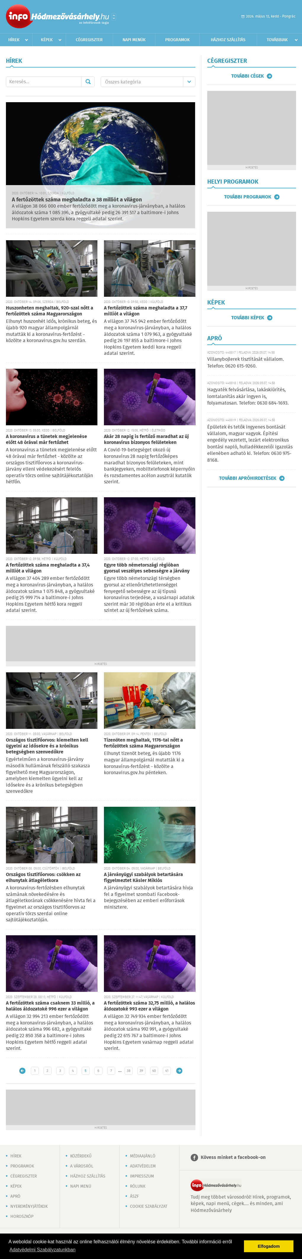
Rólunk (137, 1186)
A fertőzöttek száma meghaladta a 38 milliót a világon (77, 200)
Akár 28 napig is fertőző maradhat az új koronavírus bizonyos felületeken (146, 439)
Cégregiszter (89, 40)
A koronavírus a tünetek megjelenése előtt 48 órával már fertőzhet (46, 439)
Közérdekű (80, 1156)
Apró (15, 1196)
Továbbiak (277, 40)
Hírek (14, 40)
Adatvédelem (143, 1166)
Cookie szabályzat (148, 1206)
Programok (177, 40)
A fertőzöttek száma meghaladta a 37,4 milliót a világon (48, 568)
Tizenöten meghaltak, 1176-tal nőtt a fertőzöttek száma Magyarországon (143, 743)
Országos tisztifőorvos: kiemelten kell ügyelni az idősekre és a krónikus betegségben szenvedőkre (47, 746)
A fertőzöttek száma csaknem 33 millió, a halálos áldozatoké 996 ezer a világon (50, 1006)
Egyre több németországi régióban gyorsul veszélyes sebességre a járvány (146, 568)
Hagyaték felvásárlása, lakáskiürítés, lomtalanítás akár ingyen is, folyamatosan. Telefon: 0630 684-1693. (248, 396)
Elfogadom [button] (269, 1246)
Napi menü (80, 1186)
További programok (247, 197)
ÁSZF (134, 1196)
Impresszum (142, 1176)
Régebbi (179, 1070)
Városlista (114, 17)
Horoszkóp (21, 1216)
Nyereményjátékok (29, 1206)
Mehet (88, 81)
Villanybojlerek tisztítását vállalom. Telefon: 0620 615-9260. (245, 363)
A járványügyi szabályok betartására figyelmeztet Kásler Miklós (143, 877)
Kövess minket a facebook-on (233, 1157)
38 (129, 1071)
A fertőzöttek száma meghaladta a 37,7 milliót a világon (145, 311)
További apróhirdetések (247, 478)
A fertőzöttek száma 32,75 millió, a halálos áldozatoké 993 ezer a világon (149, 1006)
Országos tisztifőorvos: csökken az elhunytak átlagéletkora (43, 877)
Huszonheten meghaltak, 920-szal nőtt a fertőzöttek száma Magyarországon (49, 311)
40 (154, 1071)
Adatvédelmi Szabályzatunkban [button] (42, 1249)
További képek (247, 317)
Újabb (22, 1070)
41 (166, 1071)
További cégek (247, 76)
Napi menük (134, 40)
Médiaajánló (142, 1156)
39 (141, 1071)
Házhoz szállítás (228, 40)
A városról (81, 1166)
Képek (47, 40)
